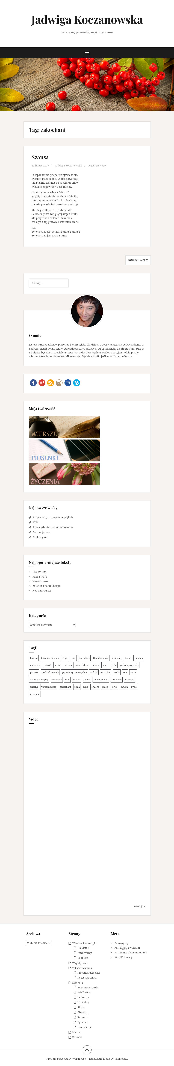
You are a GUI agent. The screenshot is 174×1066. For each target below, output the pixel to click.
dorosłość (84, 657)
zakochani (65, 686)
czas (73, 657)
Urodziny (83, 1002)
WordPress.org (123, 957)
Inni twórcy (85, 952)
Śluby (81, 1007)
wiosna (34, 686)
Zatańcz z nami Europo (46, 585)
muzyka (68, 665)
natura (95, 665)
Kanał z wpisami (127, 948)
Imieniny (83, 997)
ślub (85, 686)
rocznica (105, 672)
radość (94, 672)
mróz (57, 665)
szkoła (76, 679)
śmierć (95, 686)
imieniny (117, 657)
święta (124, 686)
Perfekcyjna (40, 537)
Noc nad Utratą (42, 590)
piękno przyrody (129, 665)
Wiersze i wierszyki (84, 943)
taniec (87, 679)
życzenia (34, 693)
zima (77, 686)
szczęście (57, 679)
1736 (36, 522)
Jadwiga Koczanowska (87, 19)
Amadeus (104, 1058)
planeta (34, 672)
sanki (117, 672)
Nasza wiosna (41, 581)
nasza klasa (82, 665)
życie (134, 686)
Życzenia (77, 982)
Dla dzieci (84, 947)
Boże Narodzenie (88, 987)
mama (139, 657)
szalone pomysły (39, 679)
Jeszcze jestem (41, 532)
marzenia (35, 665)
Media (76, 1032)
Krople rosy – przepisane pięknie (53, 517)
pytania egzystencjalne (74, 672)
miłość (47, 665)
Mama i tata (40, 576)
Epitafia (82, 1022)
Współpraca (79, 963)
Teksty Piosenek (82, 968)
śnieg (105, 686)
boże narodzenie (50, 657)
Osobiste (83, 957)
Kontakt (77, 1037)
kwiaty (128, 657)
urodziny (117, 679)
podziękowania (50, 672)
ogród (113, 665)
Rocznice (83, 1017)
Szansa (40, 157)
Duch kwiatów (101, 657)
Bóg (65, 657)
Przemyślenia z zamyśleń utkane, (53, 527)
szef (67, 679)
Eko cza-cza (39, 571)
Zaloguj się (121, 943)
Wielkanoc (84, 992)
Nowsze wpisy (138, 260)
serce (133, 672)
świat (114, 686)
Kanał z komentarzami (130, 952)
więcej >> (139, 906)
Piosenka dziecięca (89, 972)
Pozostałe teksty (98, 165)
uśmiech (129, 679)
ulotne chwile (101, 679)
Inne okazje (85, 1027)
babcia (33, 657)
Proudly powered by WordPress (66, 1058)
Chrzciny (83, 1012)
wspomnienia (48, 686)
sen (125, 672)
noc (104, 665)
